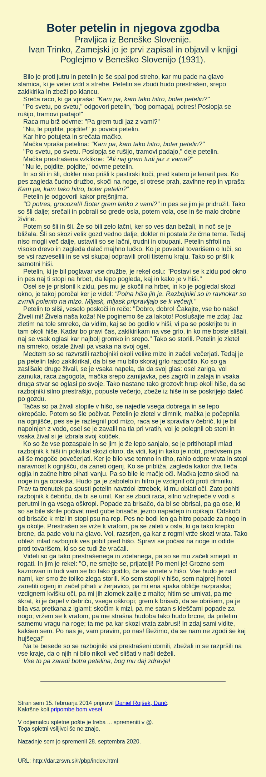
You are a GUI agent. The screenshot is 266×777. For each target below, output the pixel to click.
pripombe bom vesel (76, 709)
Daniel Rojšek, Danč (141, 703)
